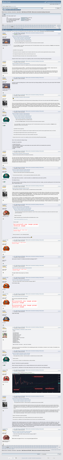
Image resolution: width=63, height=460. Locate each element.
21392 (48, 25)
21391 (46, 25)
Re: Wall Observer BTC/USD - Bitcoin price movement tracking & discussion (29, 32)
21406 (26, 26)
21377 (14, 25)
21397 (5, 26)
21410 (35, 26)
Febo (3, 327)
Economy (9, 450)
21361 (32, 445)
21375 (10, 25)
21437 (44, 27)
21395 (55, 25)
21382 (25, 25)
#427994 (59, 294)
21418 (53, 26)
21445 (7, 28)
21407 (28, 26)
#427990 (59, 240)
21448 (14, 28)
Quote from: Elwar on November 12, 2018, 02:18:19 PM (20, 398)
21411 (37, 26)
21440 (50, 27)
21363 (37, 445)
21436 (41, 27)
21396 (3, 26)
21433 (34, 27)
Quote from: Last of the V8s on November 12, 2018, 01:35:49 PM (22, 431)
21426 (19, 27)
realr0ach (4, 61)
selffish (3, 256)
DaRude (4, 32)
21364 (39, 445)
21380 (21, 25)
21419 (3, 27)
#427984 (59, 95)
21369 (50, 445)
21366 (44, 445)
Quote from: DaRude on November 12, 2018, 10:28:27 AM (20, 63)
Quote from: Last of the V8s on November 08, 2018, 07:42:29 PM (24, 210)
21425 (16, 27)
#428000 (59, 429)
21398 (7, 26)
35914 (22, 28)
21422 (10, 27)
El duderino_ (4, 204)
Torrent (16, 8)
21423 (12, 27)
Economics (14, 450)
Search (10, 9)
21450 (19, 28)
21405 (24, 26)
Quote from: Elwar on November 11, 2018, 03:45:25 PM (23, 39)
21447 (12, 28)
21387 (37, 25)
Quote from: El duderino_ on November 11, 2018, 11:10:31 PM (21, 329)
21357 (23, 445)
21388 (39, 25)
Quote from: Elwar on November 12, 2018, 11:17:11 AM (20, 188)
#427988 (59, 186)
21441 (53, 27)
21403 (19, 26)
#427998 (59, 370)
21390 (44, 25)
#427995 (59, 311)
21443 (3, 28)
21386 (34, 25)
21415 (46, 26)
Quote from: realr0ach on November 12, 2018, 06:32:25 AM (22, 37)
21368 (48, 445)
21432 (32, 27)
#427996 (59, 327)
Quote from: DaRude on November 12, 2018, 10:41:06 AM (20, 97)
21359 (28, 445)
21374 (7, 25)
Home (5, 9)
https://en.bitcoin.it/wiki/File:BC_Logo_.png (20, 219)
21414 (44, 26)
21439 (48, 27)
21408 (30, 26)
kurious (19, 34)
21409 (33, 26)
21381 (23, 25)
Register (16, 9)
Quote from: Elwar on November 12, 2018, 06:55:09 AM (20, 36)
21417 (51, 26)
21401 (15, 26)
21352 (12, 445)
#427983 (59, 78)
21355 (19, 445)
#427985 (59, 111)
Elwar (3, 111)
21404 (21, 26)
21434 (37, 27)
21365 (41, 445)
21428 (23, 27)
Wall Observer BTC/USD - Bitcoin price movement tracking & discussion (36, 450)
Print (59, 28)
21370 (53, 445)
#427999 (59, 396)
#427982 (59, 61)
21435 (39, 27)
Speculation (19, 450)
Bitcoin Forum (4, 450)
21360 (30, 445)
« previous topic (59, 25)
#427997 (59, 351)
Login (13, 9)
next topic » (59, 26)
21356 (21, 445)
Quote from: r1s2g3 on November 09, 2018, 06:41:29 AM (22, 209)
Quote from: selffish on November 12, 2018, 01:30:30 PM (21, 432)
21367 (46, 445)
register (15, 6)
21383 (28, 25)
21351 (10, 445)
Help (7, 9)
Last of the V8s (5, 277)
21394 (53, 25)
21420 (5, 27)
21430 (28, 27)
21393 (50, 25)
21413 (42, 26)
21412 (39, 26)
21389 (41, 25)
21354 (16, 445)
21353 (14, 445)
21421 (7, 27)
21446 (10, 28)
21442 (55, 27)
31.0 (14, 8)
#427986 (59, 151)
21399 (10, 26)
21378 (16, 25)
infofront (4, 370)
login (12, 6)
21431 (30, 27)
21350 (7, 445)
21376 (12, 25)
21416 (48, 26)
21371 (55, 445)
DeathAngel (4, 265)
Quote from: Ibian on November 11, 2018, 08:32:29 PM (22, 38)
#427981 (59, 33)
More (19, 9)
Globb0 (3, 310)
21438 (46, 27)
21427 (21, 27)
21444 (5, 28)
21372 (3, 25)
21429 (25, 27)
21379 (19, 25)
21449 (16, 28)
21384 (30, 25)
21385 (32, 25)
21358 (25, 445)
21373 (5, 25)
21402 (17, 26)
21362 (34, 445)
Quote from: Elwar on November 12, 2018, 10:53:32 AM (20, 153)
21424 (14, 27)
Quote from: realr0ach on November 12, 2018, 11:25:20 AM (21, 353)
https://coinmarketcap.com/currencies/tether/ (20, 296)
